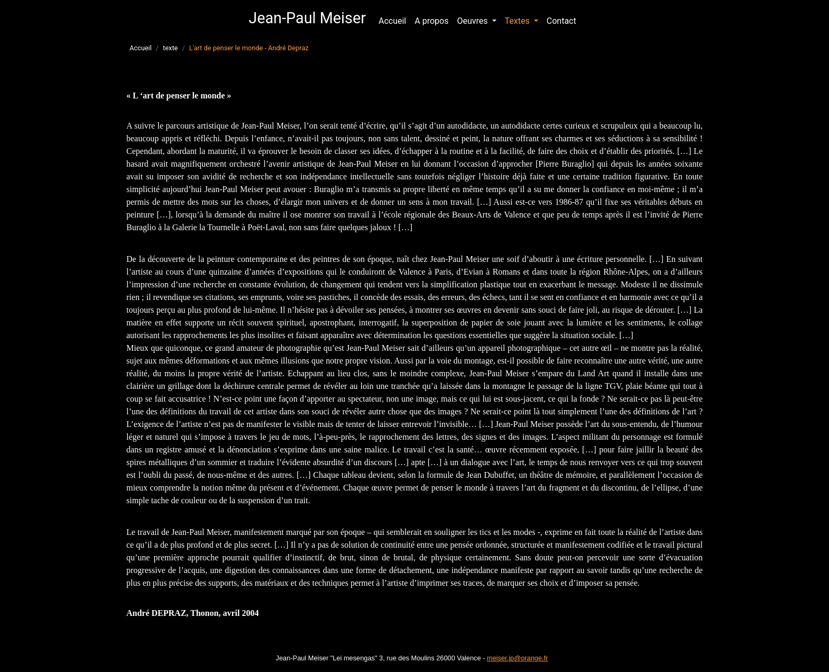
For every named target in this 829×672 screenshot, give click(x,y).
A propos (433, 20)
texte (170, 48)
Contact (561, 21)
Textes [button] (518, 21)
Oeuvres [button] (473, 21)
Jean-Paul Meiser (307, 18)
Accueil (392, 21)
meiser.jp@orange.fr (517, 658)
